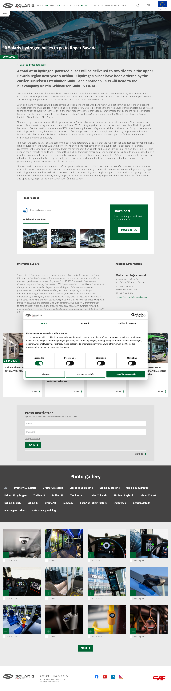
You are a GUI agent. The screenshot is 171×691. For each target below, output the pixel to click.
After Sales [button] (76, 5)
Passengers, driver (14, 510)
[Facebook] (96, 677)
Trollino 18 (57, 495)
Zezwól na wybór (85, 374)
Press (87, 5)
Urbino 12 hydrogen (137, 487)
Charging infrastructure (93, 503)
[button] (148, 5)
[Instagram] (121, 678)
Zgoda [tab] (44, 323)
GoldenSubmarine (52, 681)
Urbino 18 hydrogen (15, 495)
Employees (119, 503)
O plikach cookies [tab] (127, 323)
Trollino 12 (39, 495)
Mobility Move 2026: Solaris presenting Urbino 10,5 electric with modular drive (148, 371)
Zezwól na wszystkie (126, 374)
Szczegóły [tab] (85, 323)
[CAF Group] (159, 678)
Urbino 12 (32, 503)
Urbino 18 (50, 503)
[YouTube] (105, 678)
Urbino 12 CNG (148, 495)
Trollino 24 (76, 495)
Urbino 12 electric (53, 487)
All (5, 487)
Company (68, 503)
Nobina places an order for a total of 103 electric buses (21, 369)
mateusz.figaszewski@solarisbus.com (131, 297)
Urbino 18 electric (109, 487)
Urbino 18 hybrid (123, 495)
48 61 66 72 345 (126, 293)
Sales (65, 5)
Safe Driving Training (44, 510)
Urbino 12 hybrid (98, 495)
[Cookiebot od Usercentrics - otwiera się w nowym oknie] (133, 315)
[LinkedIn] (113, 677)
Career (96, 5)
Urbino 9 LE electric (25, 487)
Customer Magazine (110, 5)
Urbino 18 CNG (12, 503)
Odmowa (45, 374)
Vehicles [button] (55, 5)
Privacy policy (60, 676)
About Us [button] (42, 5)
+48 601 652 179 (130, 290)
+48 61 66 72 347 (127, 286)
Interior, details (141, 503)
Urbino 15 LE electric (81, 487)
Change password (32, 439)
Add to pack (12, 560)
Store (124, 5)
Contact (44, 676)
